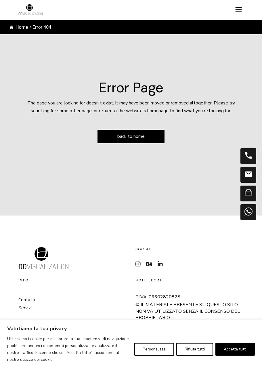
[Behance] (149, 264)
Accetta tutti (235, 349)
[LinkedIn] (160, 264)
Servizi (25, 308)
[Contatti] (248, 193)
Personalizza (154, 349)
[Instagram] (138, 264)
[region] (131, 344)
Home (19, 27)
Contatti (26, 300)
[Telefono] (248, 156)
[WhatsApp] (248, 212)
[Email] (248, 175)
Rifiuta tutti (195, 349)
